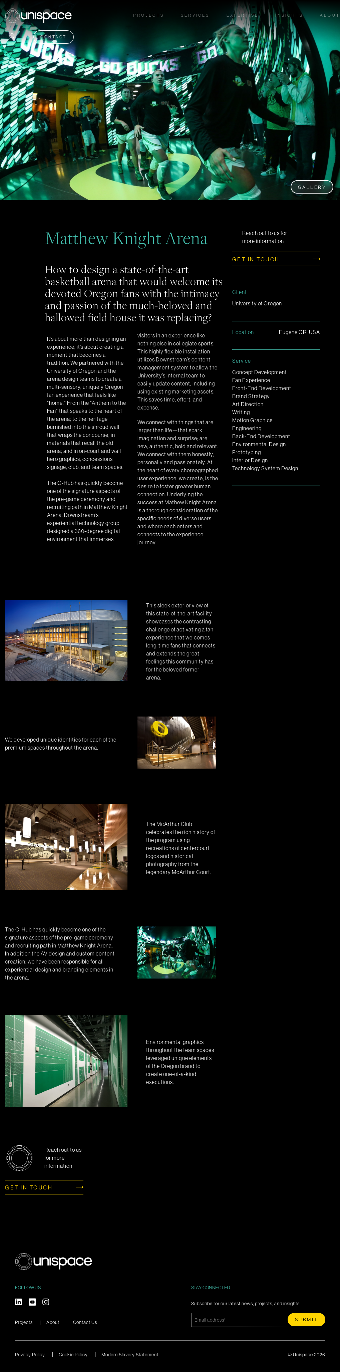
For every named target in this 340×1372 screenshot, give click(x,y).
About (52, 1322)
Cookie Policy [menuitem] (73, 1355)
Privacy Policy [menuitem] (30, 1355)
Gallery (312, 187)
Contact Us (85, 1322)
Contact (53, 34)
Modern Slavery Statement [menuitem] (129, 1355)
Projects (148, 13)
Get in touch (256, 259)
